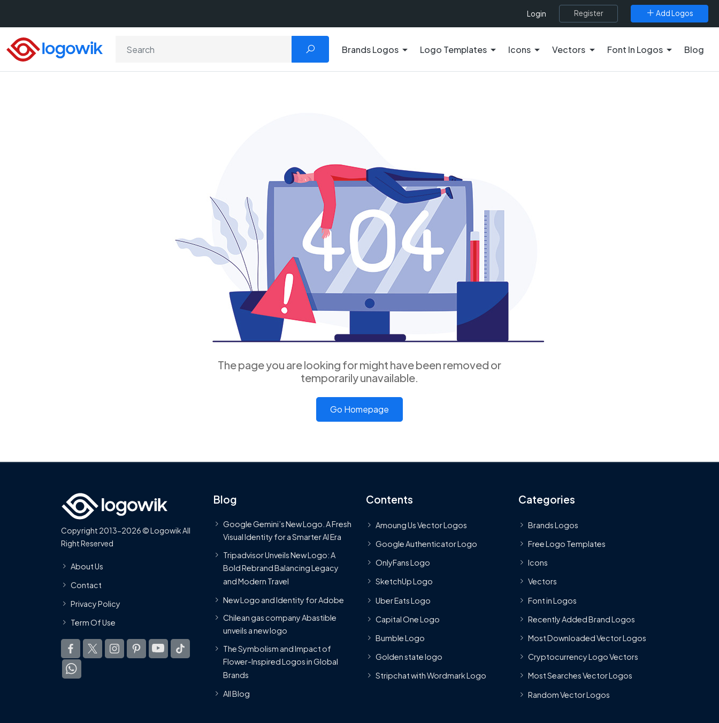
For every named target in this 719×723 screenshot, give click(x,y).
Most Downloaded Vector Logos (587, 638)
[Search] (204, 49)
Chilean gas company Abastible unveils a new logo (279, 624)
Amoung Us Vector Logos (421, 525)
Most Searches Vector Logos (580, 675)
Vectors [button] (568, 49)
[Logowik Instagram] (114, 648)
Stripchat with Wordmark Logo (431, 675)
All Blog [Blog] (236, 693)
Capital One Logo (408, 619)
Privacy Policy (95, 603)
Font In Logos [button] (635, 49)
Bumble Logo (400, 638)
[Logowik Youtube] (158, 648)
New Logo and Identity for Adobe (283, 600)
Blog (694, 49)
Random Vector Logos (569, 694)
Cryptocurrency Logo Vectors (583, 656)
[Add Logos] (669, 13)
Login (536, 13)
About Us (87, 566)
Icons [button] (519, 49)
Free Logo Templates (567, 544)
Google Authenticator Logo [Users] (426, 544)
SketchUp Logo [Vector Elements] (404, 582)
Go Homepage (359, 409)
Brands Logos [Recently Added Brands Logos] (553, 525)
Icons (538, 562)
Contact (86, 585)
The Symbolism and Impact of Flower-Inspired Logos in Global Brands (280, 662)
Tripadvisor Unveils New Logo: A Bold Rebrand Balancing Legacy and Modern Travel (281, 568)
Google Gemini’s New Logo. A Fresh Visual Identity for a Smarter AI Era (287, 530)
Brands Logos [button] (370, 49)
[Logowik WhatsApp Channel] (71, 669)
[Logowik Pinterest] (136, 648)
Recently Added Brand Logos (581, 619)
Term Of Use (93, 622)
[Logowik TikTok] (180, 648)
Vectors (542, 582)
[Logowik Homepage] (54, 48)
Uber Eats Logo (403, 600)
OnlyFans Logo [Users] (403, 562)
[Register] (588, 13)
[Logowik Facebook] (70, 648)
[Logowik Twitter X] (92, 648)
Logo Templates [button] (453, 49)
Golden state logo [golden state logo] (409, 656)
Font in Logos (552, 600)
